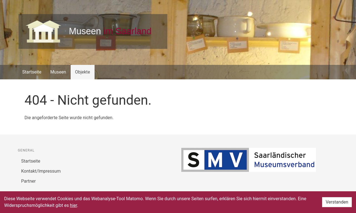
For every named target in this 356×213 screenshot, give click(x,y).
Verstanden (337, 202)
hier (73, 205)
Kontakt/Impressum (41, 171)
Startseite (31, 72)
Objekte (82, 72)
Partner (28, 181)
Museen (58, 72)
